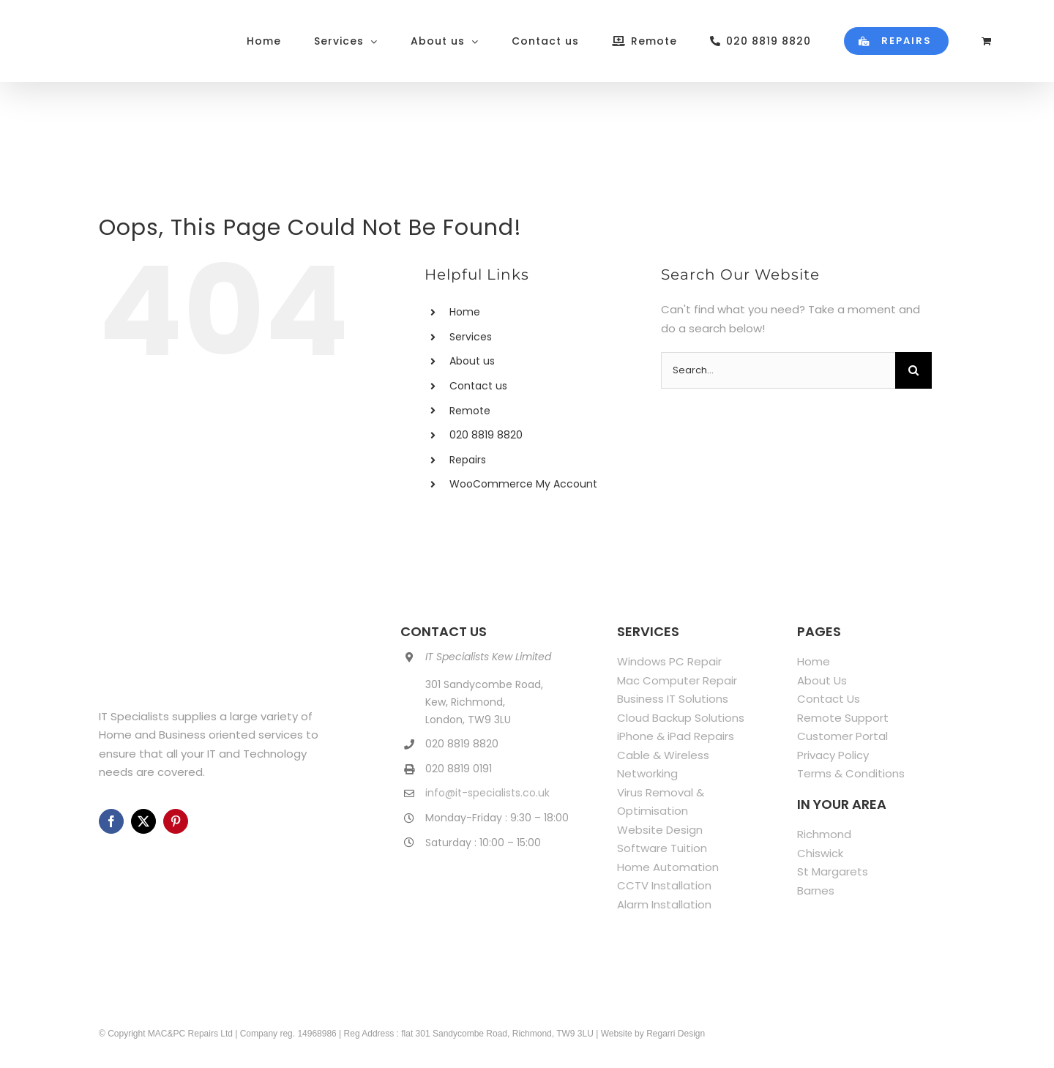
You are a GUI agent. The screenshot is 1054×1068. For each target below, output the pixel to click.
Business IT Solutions (672, 698)
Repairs (467, 459)
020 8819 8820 (486, 434)
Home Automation (668, 867)
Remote (469, 410)
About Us (822, 680)
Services (470, 336)
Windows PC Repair (669, 661)
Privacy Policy (833, 755)
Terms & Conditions (851, 773)
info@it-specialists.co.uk (487, 792)
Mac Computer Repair (677, 680)
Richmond (824, 834)
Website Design (660, 829)
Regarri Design (675, 1033)
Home (464, 312)
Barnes (815, 890)
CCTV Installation (664, 885)
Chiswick (820, 853)
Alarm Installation (664, 904)
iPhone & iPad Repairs (675, 736)
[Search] (913, 370)
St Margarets (832, 871)
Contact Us (828, 698)
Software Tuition (662, 848)
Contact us (478, 385)
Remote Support (843, 717)
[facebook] (111, 821)
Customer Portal (842, 736)
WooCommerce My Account (523, 484)
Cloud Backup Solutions (680, 717)
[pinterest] (175, 821)
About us (472, 361)
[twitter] (143, 821)
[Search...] (778, 370)
